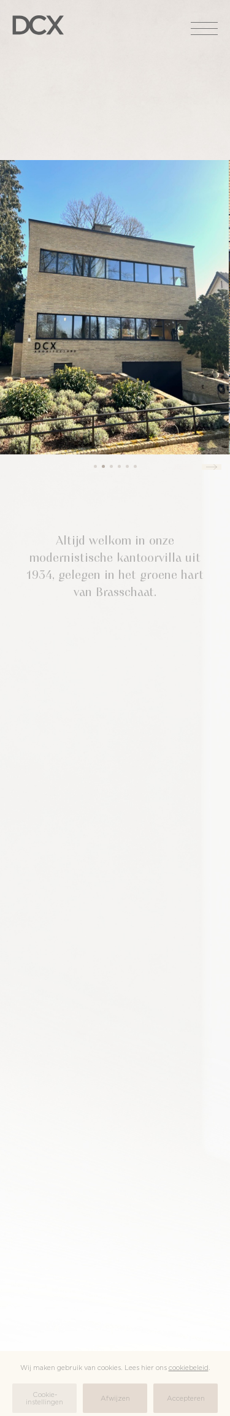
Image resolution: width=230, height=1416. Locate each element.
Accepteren (186, 1398)
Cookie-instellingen (44, 1398)
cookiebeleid (189, 1367)
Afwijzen (115, 1398)
